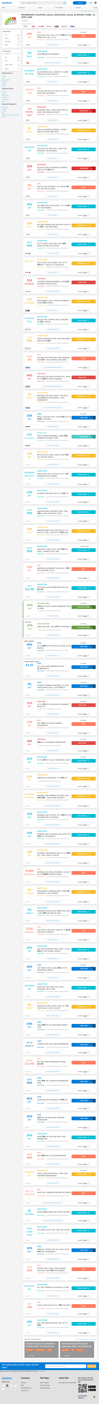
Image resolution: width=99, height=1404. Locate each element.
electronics (4, 107)
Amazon (4, 86)
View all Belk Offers (52, 310)
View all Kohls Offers (53, 426)
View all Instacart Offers (53, 996)
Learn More (41, 1371)
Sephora (4, 76)
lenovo (4, 101)
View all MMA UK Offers (53, 695)
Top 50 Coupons (44, 1382)
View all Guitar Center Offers (53, 62)
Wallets (78, 7)
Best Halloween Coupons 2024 (67, 1382)
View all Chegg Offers (53, 1183)
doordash (4, 97)
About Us (23, 1382)
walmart (4, 93)
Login (80, 3)
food (3, 113)
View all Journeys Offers (53, 502)
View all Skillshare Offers (53, 1034)
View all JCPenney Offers (53, 291)
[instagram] (11, 1385)
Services (89, 11)
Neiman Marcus (6, 80)
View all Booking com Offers (53, 805)
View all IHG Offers (52, 45)
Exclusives (12, 42)
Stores (40, 7)
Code (12, 45)
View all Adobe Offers (52, 1240)
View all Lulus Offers (53, 1296)
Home (3, 7)
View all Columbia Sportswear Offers (53, 1202)
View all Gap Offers (52, 939)
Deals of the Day (45, 1385)
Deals (12, 38)
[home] (8, 3)
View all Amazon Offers (52, 521)
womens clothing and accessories (10, 115)
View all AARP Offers (53, 616)
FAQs (22, 1385)
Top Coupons (59, 7)
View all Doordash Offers (53, 881)
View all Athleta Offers (52, 329)
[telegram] (15, 1386)
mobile (3, 117)
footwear (4, 109)
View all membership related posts (85, 1339)
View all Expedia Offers (52, 1259)
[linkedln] (3, 1390)
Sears (3, 78)
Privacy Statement (26, 1388)
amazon (4, 91)
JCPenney (4, 82)
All (12, 35)
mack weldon (5, 99)
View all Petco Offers (53, 253)
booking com (5, 95)
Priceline (4, 84)
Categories (21, 7)
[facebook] (3, 1386)
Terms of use (24, 1390)
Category (85, 11)
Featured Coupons (45, 1388)
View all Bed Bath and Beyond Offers (53, 367)
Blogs (95, 7)
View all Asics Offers (53, 1313)
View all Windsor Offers (53, 786)
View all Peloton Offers (52, 597)
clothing (4, 111)
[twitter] (7, 1386)
